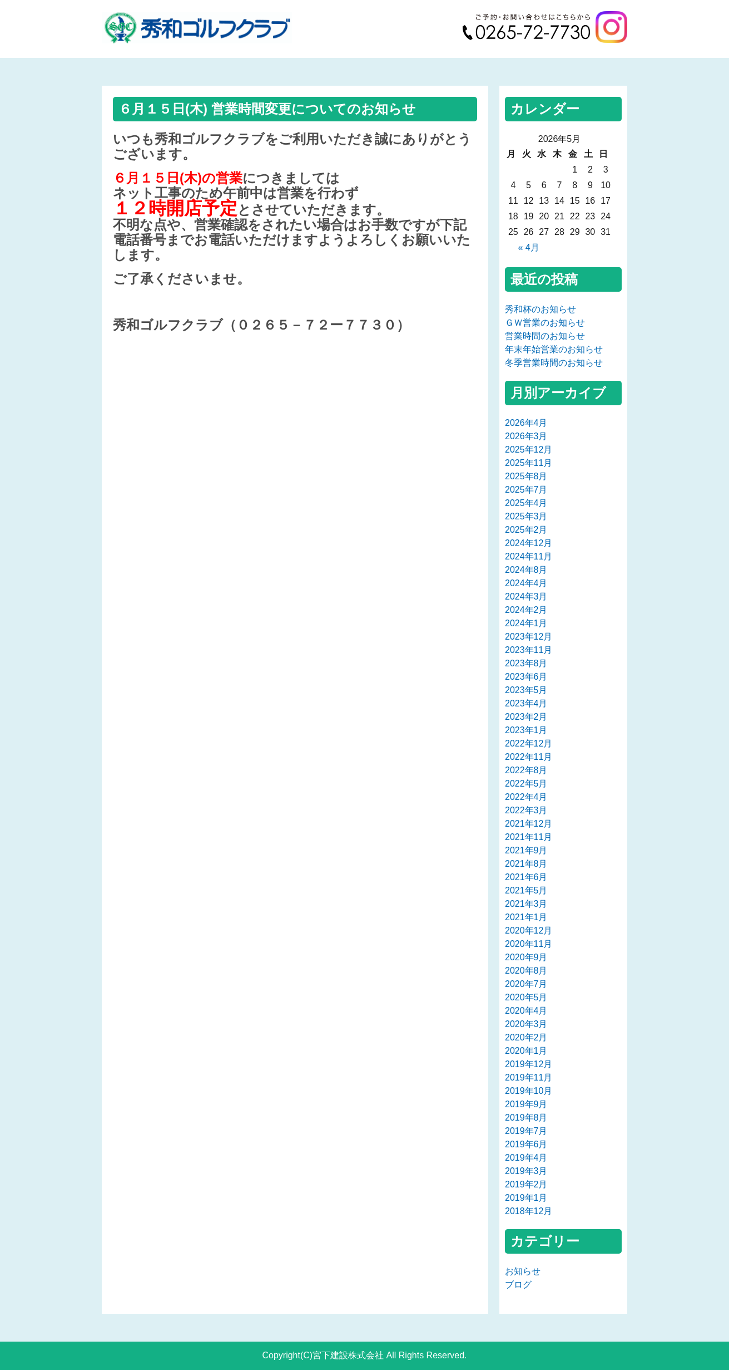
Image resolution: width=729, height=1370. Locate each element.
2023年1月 (526, 730)
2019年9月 (526, 1104)
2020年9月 (526, 957)
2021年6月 (526, 877)
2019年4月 (526, 1157)
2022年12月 (528, 743)
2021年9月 (526, 850)
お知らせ (522, 1271)
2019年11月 (528, 1077)
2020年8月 (526, 970)
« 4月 (528, 247)
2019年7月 (526, 1131)
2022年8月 (526, 770)
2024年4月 (526, 583)
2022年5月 (526, 783)
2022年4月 (526, 797)
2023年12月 (528, 636)
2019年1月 (526, 1197)
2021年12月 (528, 823)
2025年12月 (528, 449)
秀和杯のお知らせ (540, 309)
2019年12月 (528, 1064)
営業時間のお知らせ (545, 336)
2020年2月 (526, 1037)
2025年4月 (526, 503)
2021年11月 (528, 837)
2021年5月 (526, 890)
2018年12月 (528, 1211)
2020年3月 (526, 1024)
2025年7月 (526, 489)
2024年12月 (528, 543)
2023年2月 (526, 716)
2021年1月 (526, 917)
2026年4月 (526, 423)
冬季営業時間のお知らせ (554, 362)
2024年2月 (526, 610)
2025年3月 (526, 516)
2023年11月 (528, 650)
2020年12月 (528, 930)
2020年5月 (526, 997)
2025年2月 (526, 529)
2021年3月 (526, 904)
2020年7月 (526, 984)
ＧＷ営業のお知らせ (545, 322)
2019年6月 (526, 1144)
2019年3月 (526, 1171)
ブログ (518, 1284)
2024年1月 (526, 623)
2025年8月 (526, 476)
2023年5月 (526, 690)
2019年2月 (526, 1184)
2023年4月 (526, 703)
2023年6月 (526, 676)
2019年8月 (526, 1117)
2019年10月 (528, 1091)
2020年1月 (526, 1050)
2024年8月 (526, 569)
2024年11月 (528, 556)
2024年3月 (526, 596)
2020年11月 (528, 944)
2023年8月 (526, 663)
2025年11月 (528, 463)
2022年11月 (528, 757)
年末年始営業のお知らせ (554, 349)
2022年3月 (526, 810)
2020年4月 (526, 1010)
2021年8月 (526, 863)
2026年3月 (526, 436)
